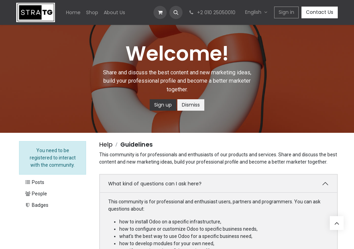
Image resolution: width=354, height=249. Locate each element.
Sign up (163, 104)
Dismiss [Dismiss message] (191, 104)
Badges (36, 205)
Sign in (286, 12)
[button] (176, 12)
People (36, 193)
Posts (34, 182)
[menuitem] (73, 12)
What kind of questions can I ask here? (155, 183)
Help (106, 144)
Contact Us (319, 12)
